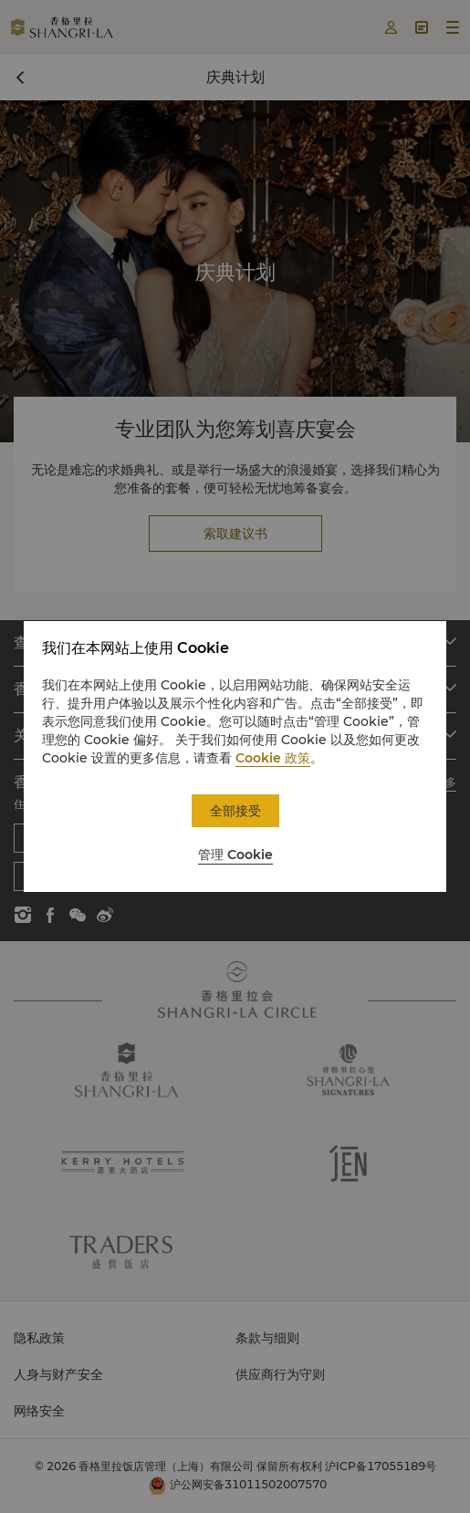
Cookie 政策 (272, 758)
